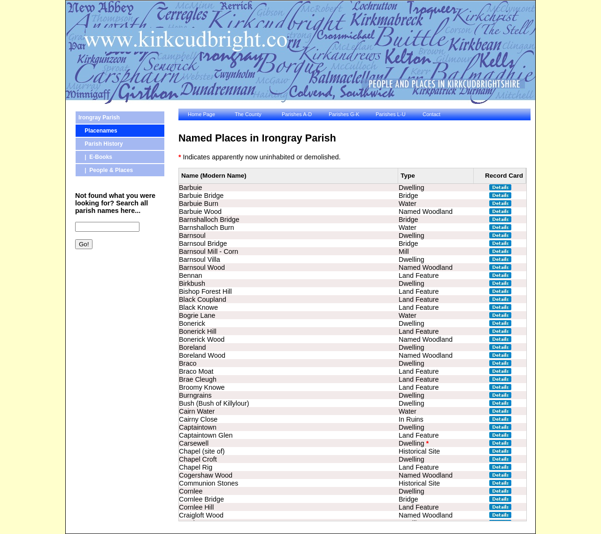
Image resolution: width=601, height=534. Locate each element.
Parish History (100, 144)
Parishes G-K (344, 114)
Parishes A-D (297, 114)
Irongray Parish (99, 117)
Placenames (97, 130)
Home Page (201, 114)
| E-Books (95, 157)
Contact (431, 114)
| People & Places (105, 170)
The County (248, 114)
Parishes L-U (391, 114)
